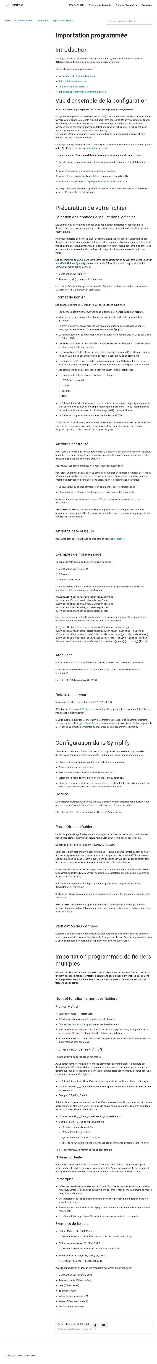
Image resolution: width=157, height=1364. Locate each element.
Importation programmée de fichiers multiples (82, 91)
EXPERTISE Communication (19, 20)
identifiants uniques (82, 1024)
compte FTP (78, 709)
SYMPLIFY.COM (76, 5)
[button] (95, 1325)
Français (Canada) (125, 5)
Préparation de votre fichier (72, 81)
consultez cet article (97, 148)
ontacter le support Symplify (79, 723)
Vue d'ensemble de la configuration (77, 76)
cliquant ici (119, 538)
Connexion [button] (147, 5)
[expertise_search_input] (129, 21)
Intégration (42, 20)
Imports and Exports (63, 20)
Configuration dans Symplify (73, 86)
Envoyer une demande (100, 5)
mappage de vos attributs (99, 181)
